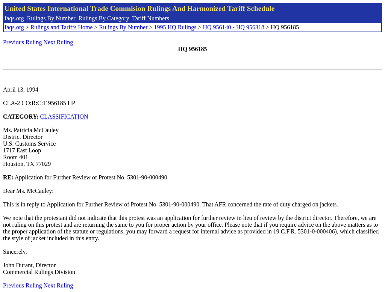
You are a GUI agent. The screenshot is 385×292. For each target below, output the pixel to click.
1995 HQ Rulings (175, 27)
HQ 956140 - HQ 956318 (233, 27)
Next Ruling (58, 42)
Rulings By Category (104, 18)
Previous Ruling (22, 42)
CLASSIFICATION (64, 116)
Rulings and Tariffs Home (61, 27)
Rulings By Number (51, 18)
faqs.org (14, 18)
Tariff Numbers (150, 18)
